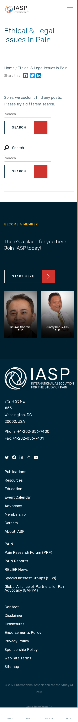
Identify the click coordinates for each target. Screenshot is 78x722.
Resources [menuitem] (14, 480)
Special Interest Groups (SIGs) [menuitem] (30, 578)
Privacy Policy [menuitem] (17, 641)
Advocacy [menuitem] (13, 506)
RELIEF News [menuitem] (16, 570)
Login (68, 715)
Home (10, 715)
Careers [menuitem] (11, 523)
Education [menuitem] (13, 489)
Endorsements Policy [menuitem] (23, 633)
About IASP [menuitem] (15, 532)
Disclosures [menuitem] (15, 624)
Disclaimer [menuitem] (14, 616)
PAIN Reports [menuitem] (16, 561)
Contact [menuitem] (12, 607)
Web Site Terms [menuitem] (18, 658)
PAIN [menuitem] (9, 544)
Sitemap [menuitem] (12, 667)
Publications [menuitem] (15, 472)
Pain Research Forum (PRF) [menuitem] (28, 553)
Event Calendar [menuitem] (18, 498)
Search (49, 715)
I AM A (29, 715)
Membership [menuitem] (15, 515)
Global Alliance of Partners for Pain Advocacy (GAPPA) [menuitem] (35, 589)
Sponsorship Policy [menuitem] (21, 650)
